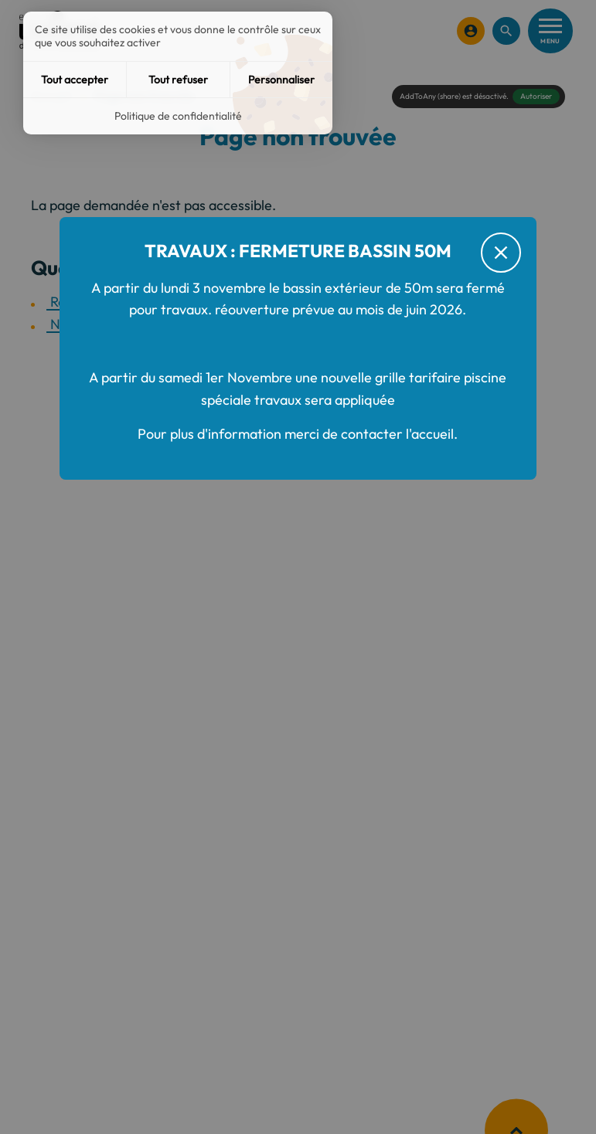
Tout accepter (74, 80)
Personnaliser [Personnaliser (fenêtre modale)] (281, 80)
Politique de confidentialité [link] (178, 116)
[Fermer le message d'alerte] (501, 253)
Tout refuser (178, 80)
